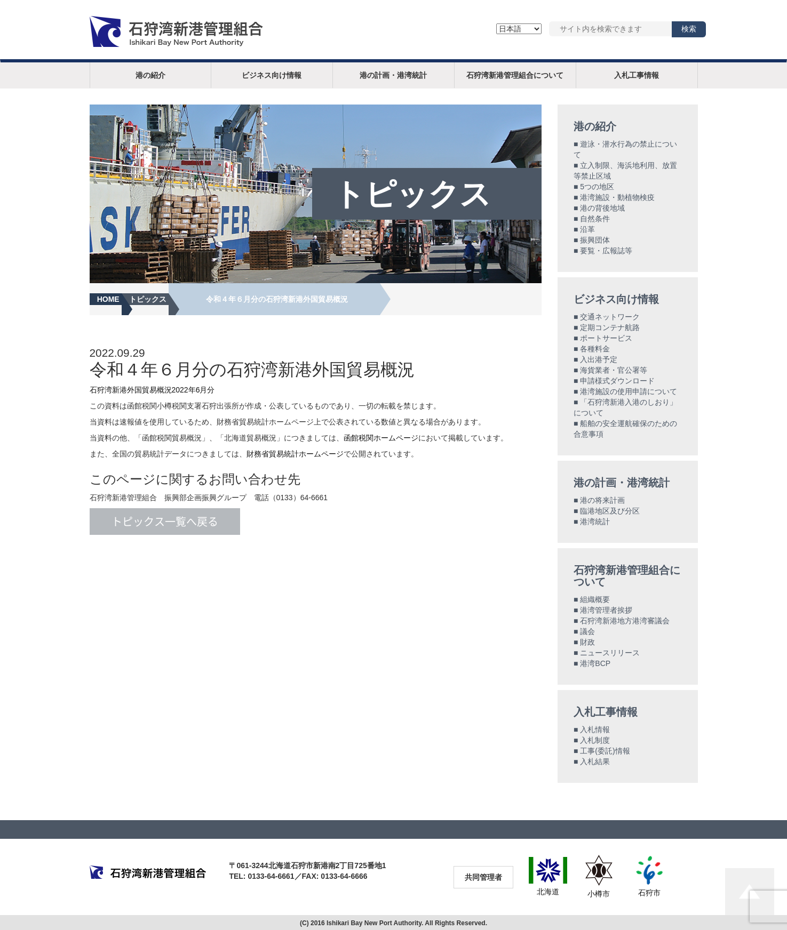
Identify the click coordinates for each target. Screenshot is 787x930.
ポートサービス (606, 338)
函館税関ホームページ (381, 438)
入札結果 (595, 761)
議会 (587, 631)
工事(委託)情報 (605, 751)
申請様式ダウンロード (617, 380)
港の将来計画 (602, 500)
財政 (587, 642)
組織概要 (595, 599)
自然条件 (595, 218)
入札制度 (595, 740)
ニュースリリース (610, 652)
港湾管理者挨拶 (606, 610)
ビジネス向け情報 (271, 75)
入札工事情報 (636, 75)
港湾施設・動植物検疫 (617, 197)
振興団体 (595, 240)
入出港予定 (598, 359)
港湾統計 (595, 521)
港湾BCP (595, 663)
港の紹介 (150, 75)
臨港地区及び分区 (610, 511)
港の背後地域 (602, 208)
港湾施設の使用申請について (628, 391)
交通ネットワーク (610, 316)
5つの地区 (597, 186)
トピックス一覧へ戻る (165, 521)
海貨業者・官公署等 (613, 370)
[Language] (519, 28)
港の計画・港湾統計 (393, 75)
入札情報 (595, 729)
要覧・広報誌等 (606, 250)
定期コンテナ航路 (610, 327)
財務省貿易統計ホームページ (295, 454)
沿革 (587, 229)
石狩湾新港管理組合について (514, 75)
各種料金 (595, 348)
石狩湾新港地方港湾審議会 (625, 620)
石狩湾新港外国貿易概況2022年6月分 (152, 390)
